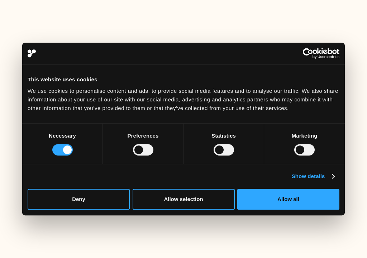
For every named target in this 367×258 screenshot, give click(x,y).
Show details (308, 176)
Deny (78, 199)
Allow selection (183, 199)
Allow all (288, 199)
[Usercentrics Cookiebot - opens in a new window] (308, 53)
